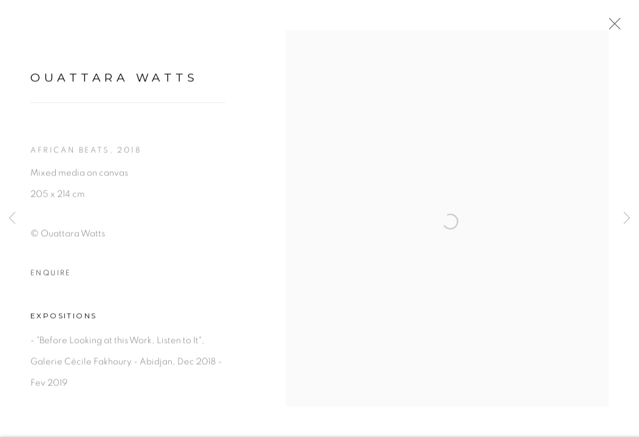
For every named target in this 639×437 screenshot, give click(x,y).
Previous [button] (12, 218)
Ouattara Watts (114, 88)
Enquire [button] (51, 283)
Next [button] (627, 218)
